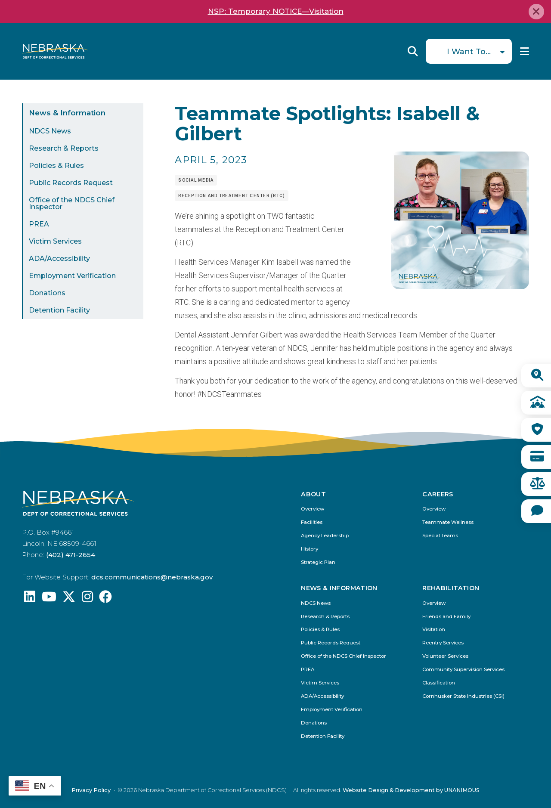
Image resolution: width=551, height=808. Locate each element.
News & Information (67, 112)
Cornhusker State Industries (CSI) (463, 696)
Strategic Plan (318, 562)
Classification (438, 683)
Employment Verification (72, 276)
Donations (47, 293)
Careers (437, 494)
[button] (460, 286)
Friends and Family (446, 616)
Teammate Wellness (448, 522)
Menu (524, 51)
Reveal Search (413, 51)
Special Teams (440, 536)
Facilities (311, 522)
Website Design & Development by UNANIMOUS (411, 790)
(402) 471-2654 (70, 555)
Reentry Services (443, 643)
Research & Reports (64, 148)
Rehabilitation (450, 588)
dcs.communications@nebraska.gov (152, 577)
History (309, 549)
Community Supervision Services (463, 669)
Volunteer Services (445, 656)
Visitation (433, 629)
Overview (312, 509)
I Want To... (469, 51)
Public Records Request (71, 183)
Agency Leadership (325, 536)
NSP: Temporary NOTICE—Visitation (276, 11)
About (313, 494)
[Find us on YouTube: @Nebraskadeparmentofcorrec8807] (49, 599)
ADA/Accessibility (59, 258)
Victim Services (55, 241)
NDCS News (50, 131)
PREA (39, 224)
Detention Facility (59, 310)
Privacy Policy (91, 790)
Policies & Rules (56, 165)
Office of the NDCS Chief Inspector (72, 203)
